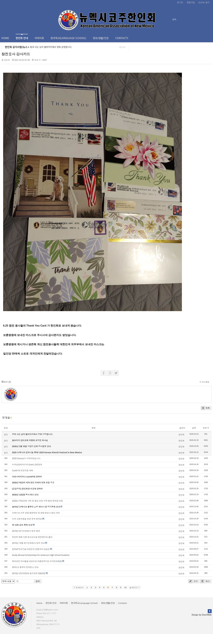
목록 (205, 408)
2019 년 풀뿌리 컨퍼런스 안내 (25, 567)
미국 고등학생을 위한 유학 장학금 (27, 518)
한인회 (7, 60)
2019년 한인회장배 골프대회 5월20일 (28, 573)
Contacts (121, 38)
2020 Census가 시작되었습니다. (26, 458)
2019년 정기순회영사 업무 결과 (26, 531)
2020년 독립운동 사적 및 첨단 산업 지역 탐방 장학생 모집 (37, 500)
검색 (38, 581)
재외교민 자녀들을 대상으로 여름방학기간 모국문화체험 (37, 561)
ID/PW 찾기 (203, 2)
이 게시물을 (204, 382)
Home (5, 38)
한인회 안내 (22, 36)
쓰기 (193, 581)
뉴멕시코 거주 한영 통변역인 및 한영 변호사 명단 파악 (36, 512)
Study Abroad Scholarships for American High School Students (41, 555)
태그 (205, 581)
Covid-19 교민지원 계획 (22, 470)
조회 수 (206, 428)
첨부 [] (6, 381)
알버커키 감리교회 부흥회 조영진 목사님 (30, 440)
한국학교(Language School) (68, 38)
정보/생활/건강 (101, 38)
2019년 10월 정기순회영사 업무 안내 (28, 543)
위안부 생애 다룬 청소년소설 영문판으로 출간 (32, 537)
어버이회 (39, 38)
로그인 (180, 2)
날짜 (194, 428)
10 (125, 587)
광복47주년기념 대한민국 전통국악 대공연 (31, 549)
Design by (202, 615)
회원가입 (191, 2)
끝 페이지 (135, 587)
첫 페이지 (78, 587)
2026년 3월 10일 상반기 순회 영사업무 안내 (31, 446)
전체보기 (11, 19)
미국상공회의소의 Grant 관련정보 (27, 464)
